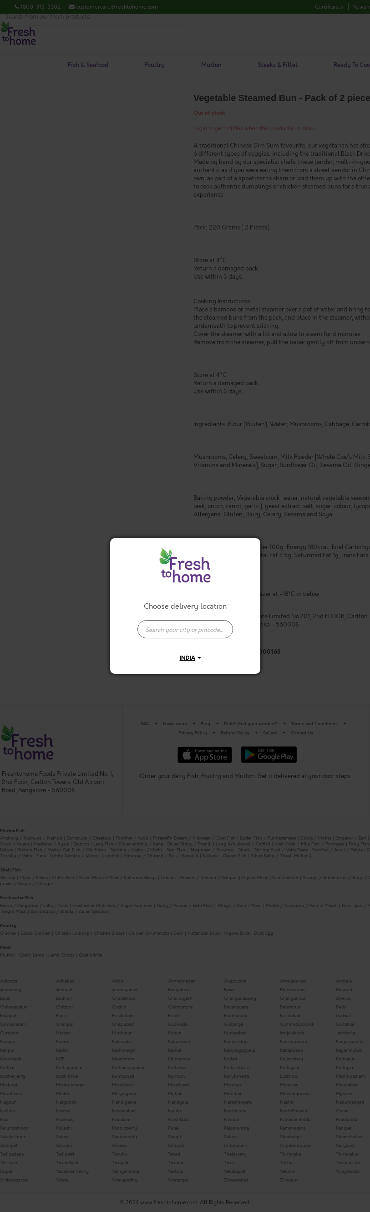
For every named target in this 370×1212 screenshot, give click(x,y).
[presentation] (185, 629)
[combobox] (185, 624)
